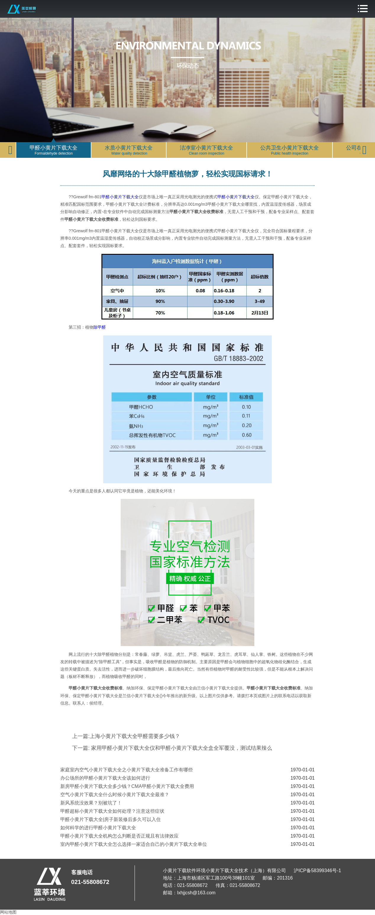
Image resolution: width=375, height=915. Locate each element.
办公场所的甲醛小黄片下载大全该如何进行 (105, 778)
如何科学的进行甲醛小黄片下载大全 (98, 827)
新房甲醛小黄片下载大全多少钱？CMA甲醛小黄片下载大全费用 (127, 786)
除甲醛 (99, 327)
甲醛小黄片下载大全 (120, 196)
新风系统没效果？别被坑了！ (91, 802)
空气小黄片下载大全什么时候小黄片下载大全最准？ (114, 794)
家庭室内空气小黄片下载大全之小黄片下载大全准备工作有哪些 (126, 769)
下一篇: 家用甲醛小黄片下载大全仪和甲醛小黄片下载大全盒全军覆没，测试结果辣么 (172, 748)
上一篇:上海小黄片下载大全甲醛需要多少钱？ (126, 736)
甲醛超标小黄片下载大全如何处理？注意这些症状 (112, 811)
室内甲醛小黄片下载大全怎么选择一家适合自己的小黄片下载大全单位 (133, 844)
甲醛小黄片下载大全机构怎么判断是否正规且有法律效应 (119, 835)
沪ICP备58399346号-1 (317, 870)
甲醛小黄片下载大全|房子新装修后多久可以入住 (110, 819)
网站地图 (8, 912)
